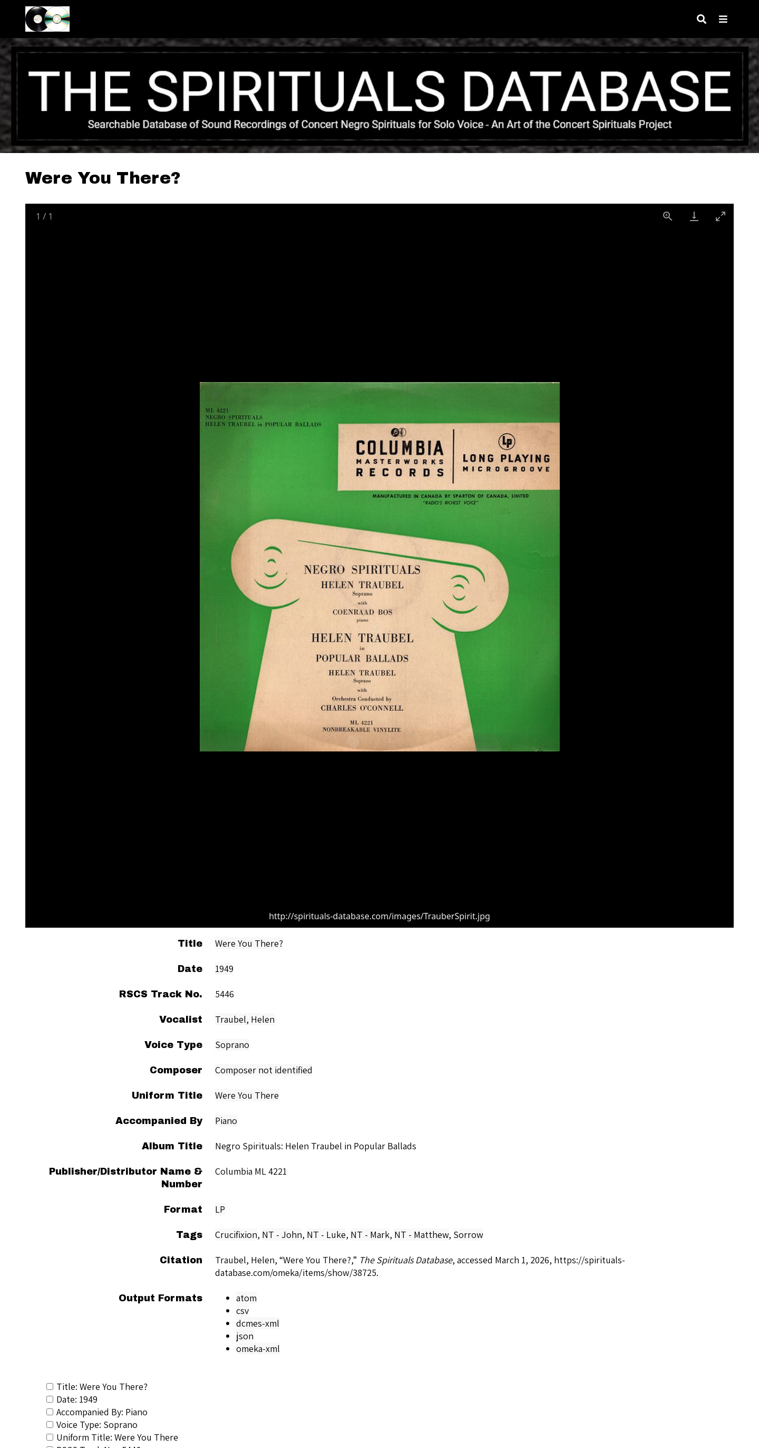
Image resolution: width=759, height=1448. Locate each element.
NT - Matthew (421, 1234)
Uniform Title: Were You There (112, 1437)
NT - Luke (326, 1234)
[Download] (694, 216)
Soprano (232, 1045)
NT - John (282, 1234)
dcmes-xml (257, 1323)
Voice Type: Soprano (92, 1424)
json (245, 1336)
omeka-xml (258, 1348)
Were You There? (249, 943)
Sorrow (468, 1234)
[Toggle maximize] (720, 216)
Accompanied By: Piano (97, 1412)
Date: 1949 (72, 1399)
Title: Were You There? (97, 1386)
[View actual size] (668, 216)
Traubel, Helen (245, 1019)
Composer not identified (264, 1070)
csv (242, 1310)
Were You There (247, 1095)
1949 (224, 969)
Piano (226, 1120)
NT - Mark (370, 1234)
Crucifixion (236, 1234)
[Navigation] (723, 19)
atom (246, 1298)
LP (220, 1209)
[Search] (701, 19)
